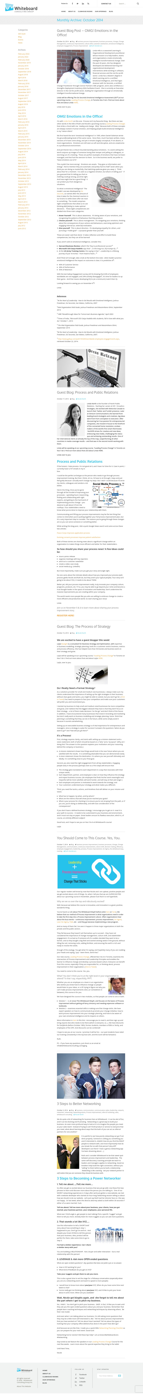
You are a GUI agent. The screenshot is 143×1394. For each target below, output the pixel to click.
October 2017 (23, 95)
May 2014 (22, 160)
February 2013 (23, 205)
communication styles (102, 1110)
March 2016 (22, 119)
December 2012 (24, 211)
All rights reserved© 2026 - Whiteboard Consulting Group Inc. (25, 1380)
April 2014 (22, 163)
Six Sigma (106, 849)
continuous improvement (75, 44)
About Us (71, 11)
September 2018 (24, 71)
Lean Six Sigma (63, 922)
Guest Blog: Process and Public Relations (87, 392)
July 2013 (21, 190)
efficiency (119, 847)
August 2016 (23, 104)
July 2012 (21, 225)
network (121, 1110)
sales (116, 1112)
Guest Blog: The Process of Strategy (83, 626)
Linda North (68, 121)
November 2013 (24, 178)
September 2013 (24, 184)
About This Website (24, 1386)
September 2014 (24, 148)
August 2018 (23, 74)
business (79, 1110)
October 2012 (23, 216)
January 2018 (23, 86)
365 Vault (21, 34)
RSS (88, 3)
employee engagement (65, 46)
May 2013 (22, 196)
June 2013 (22, 193)
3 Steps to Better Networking (79, 1103)
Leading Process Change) (115, 124)
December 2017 (24, 89)
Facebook (72, 3)
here (108, 912)
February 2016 (23, 122)
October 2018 (23, 68)
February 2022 (23, 54)
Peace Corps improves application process (73, 533)
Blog (111, 11)
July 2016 (21, 107)
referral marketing (108, 1112)
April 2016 (22, 116)
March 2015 (22, 131)
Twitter (77, 3)
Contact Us (106, 4)
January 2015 (23, 137)
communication (72, 847)
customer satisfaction (101, 44)
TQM (71, 922)
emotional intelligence (116, 44)
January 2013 (23, 208)
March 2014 (22, 166)
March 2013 (22, 202)
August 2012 (23, 222)
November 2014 (24, 143)
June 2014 (22, 157)
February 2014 (23, 169)
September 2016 (24, 101)
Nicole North (81, 399)
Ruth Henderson (96, 46)
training (59, 851)
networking (68, 1112)
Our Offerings (100, 11)
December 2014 (24, 139)
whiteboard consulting (64, 1115)
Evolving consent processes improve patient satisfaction (78, 537)
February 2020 (23, 60)
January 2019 (23, 66)
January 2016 (23, 125)
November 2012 (24, 214)
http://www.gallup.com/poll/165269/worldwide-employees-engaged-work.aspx (88, 339)
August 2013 (23, 187)
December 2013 (24, 175)
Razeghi (62, 644)
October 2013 (23, 181)
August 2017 (23, 98)
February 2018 (23, 83)
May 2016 (22, 113)
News (20, 43)
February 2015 (23, 134)
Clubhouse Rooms (85, 11)
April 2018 (22, 77)
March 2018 (22, 80)
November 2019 (24, 63)
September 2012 (24, 219)
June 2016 (22, 110)
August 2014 (23, 151)
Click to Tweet (90, 967)
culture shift (89, 44)
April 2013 (22, 199)
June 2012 (22, 228)
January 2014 (23, 172)
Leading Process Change (80, 100)
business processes (105, 41)
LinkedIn (83, 3)
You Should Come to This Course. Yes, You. (88, 838)
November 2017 (24, 92)
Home (63, 11)
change (115, 41)
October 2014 (23, 145)
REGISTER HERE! (65, 615)
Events (20, 40)
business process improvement (88, 41)
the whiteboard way (116, 849)
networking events (79, 1112)
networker (60, 1112)
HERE (76, 102)
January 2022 (23, 57)
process (83, 849)
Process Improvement (80, 46)
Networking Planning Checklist (111, 1328)
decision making (110, 847)
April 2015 (22, 128)
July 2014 (21, 154)
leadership (76, 849)
